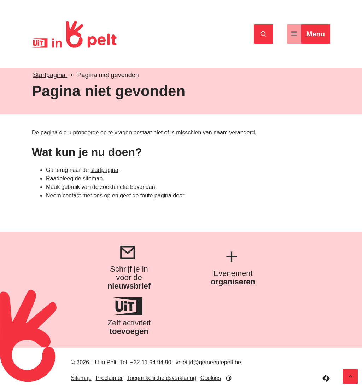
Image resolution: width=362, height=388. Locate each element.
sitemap (93, 178)
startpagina (104, 170)
